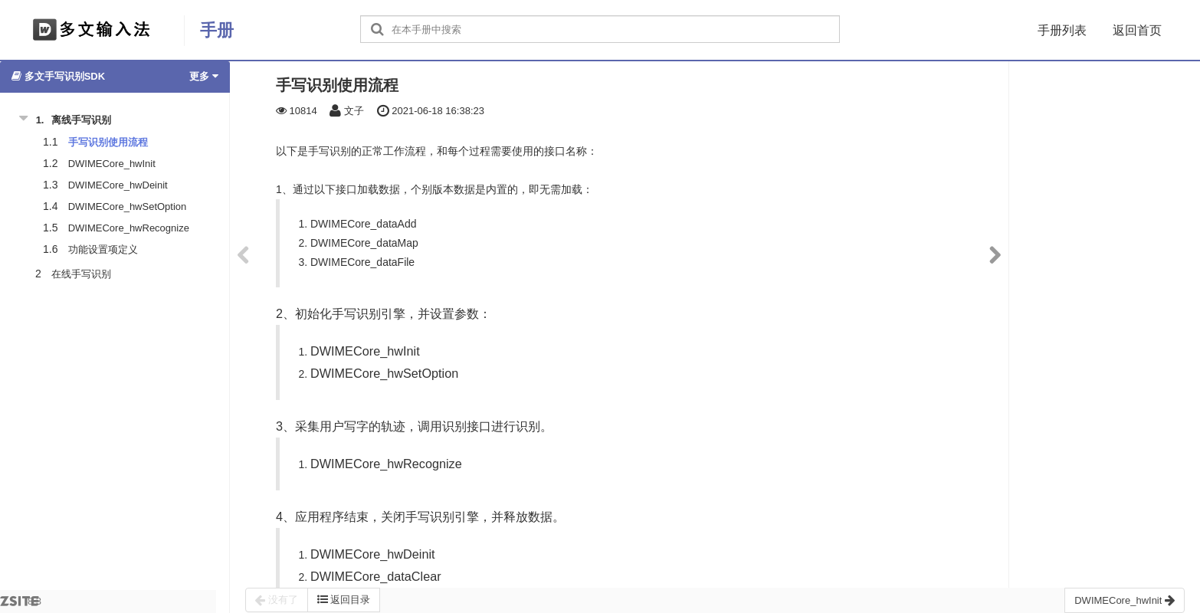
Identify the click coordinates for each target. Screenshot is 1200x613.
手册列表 (1062, 30)
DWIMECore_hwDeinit (118, 185)
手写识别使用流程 (108, 142)
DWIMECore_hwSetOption (127, 206)
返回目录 (344, 599)
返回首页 (1137, 30)
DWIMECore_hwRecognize (128, 228)
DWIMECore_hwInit (112, 163)
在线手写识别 (81, 274)
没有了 (276, 600)
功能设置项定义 (103, 249)
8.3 (20, 604)
